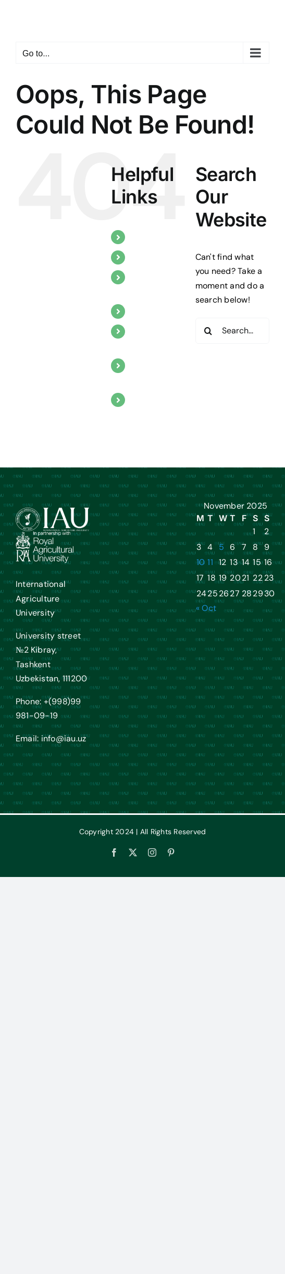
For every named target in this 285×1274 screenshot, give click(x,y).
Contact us (152, 399)
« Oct (206, 608)
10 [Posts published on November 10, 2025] (200, 562)
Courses (147, 257)
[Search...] (232, 331)
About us (149, 237)
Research (149, 311)
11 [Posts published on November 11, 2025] (210, 562)
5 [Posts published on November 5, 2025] (221, 547)
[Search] (208, 331)
